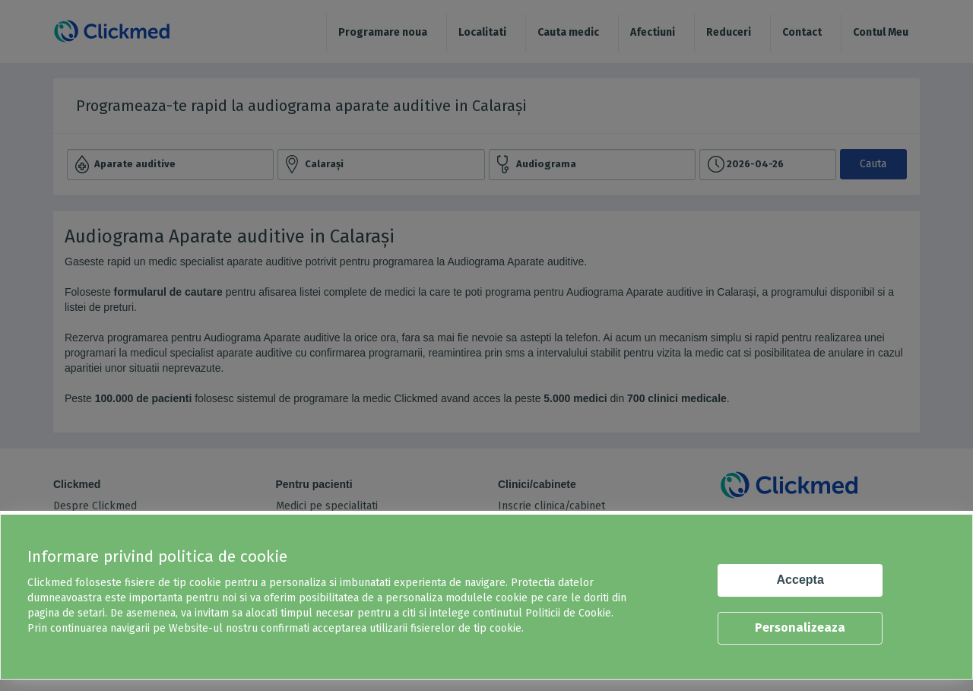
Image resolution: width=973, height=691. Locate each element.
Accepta (800, 579)
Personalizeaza (800, 627)
